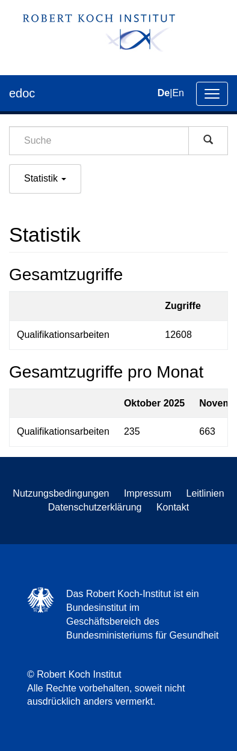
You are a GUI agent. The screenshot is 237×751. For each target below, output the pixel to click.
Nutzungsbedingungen (61, 493)
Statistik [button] (45, 178)
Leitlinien (205, 493)
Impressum (147, 493)
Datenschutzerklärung (95, 507)
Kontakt (172, 507)
